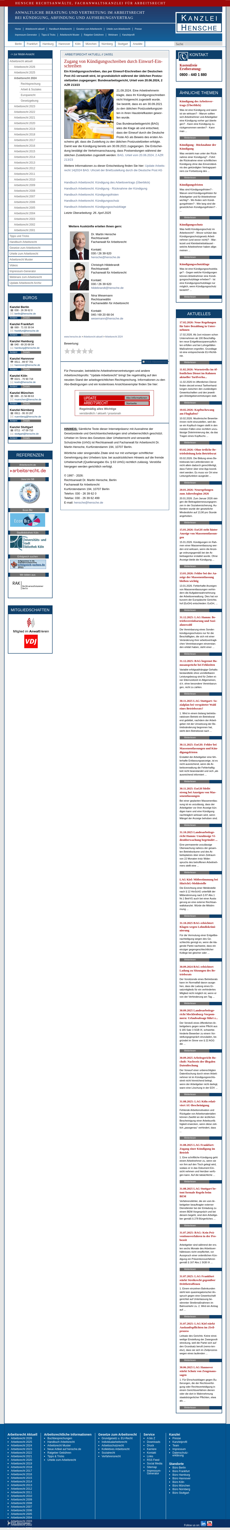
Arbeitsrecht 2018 (24, 134)
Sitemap (152, 1467)
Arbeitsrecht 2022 (24, 112)
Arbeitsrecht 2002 (24, 224)
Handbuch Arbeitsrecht (60, 29)
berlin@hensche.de (25, 313)
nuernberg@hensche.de (28, 416)
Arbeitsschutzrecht (113, 1445)
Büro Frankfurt (181, 1471)
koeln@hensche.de (25, 382)
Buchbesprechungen (59, 1438)
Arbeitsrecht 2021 (24, 117)
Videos (14, 265)
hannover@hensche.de (27, 365)
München (91, 44)
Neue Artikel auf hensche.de (64, 1449)
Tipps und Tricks (19, 236)
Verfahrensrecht (111, 1456)
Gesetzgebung (29, 100)
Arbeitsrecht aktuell (34, 29)
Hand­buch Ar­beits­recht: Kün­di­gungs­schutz (91, 200)
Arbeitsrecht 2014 (24, 157)
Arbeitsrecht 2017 (24, 140)
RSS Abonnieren (155, 361)
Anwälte (137, 44)
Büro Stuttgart (180, 1492)
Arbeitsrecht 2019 (24, 128)
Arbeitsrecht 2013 (24, 162)
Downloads (153, 1441)
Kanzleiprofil (128, 35)
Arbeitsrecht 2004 (24, 213)
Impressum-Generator (26, 35)
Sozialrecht (108, 1452)
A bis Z (151, 1438)
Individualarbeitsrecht (114, 1441)
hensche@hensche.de (105, 257)
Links (150, 1456)
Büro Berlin (179, 1467)
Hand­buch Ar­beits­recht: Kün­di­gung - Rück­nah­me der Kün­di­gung (105, 188)
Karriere (152, 1449)
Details (26, 318)
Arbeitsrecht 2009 (24, 185)
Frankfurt (32, 44)
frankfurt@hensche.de (27, 330)
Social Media (154, 1463)
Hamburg (47, 44)
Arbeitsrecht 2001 (24, 230)
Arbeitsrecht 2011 (24, 174)
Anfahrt (13, 318)
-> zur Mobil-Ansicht (22, 54)
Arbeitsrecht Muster (70, 35)
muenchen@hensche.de (28, 399)
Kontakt (151, 1452)
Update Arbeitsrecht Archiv (25, 283)
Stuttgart (123, 44)
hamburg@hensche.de (27, 348)
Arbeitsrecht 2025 (24, 72)
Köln (78, 44)
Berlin (18, 44)
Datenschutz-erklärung (180, 1454)
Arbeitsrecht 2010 (24, 179)
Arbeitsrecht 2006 (24, 202)
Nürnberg (107, 44)
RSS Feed (153, 1460)
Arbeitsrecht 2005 (24, 207)
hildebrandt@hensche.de (107, 288)
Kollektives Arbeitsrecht (116, 1449)
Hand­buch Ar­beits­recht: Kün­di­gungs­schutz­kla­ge (95, 206)
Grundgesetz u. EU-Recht (117, 1438)
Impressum (179, 1449)
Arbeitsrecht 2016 (24, 145)
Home (18, 29)
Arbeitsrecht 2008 (24, 190)
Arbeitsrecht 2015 (24, 151)
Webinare (113, 35)
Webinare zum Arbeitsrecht (26, 277)
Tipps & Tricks (48, 35)
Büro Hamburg (181, 1474)
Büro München (181, 1485)
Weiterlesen (190, 138)
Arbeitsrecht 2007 (24, 196)
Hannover (64, 44)
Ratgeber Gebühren (94, 35)
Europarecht (28, 95)
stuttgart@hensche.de (27, 433)
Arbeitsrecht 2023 (24, 106)
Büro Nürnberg (181, 1489)
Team (175, 1445)
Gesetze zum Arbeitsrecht (89, 29)
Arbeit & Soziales (31, 89)
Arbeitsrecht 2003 (24, 219)
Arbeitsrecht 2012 (24, 168)
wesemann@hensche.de (107, 318)
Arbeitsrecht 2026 (24, 66)
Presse (138, 29)
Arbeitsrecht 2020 (24, 123)
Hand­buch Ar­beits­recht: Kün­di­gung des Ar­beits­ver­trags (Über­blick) (107, 182)
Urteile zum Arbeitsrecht (118, 29)
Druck (150, 1445)
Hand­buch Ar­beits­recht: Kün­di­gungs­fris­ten (91, 194)
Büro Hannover (181, 1478)
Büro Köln (178, 1482)
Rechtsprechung (30, 83)
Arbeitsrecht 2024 (25, 78)
